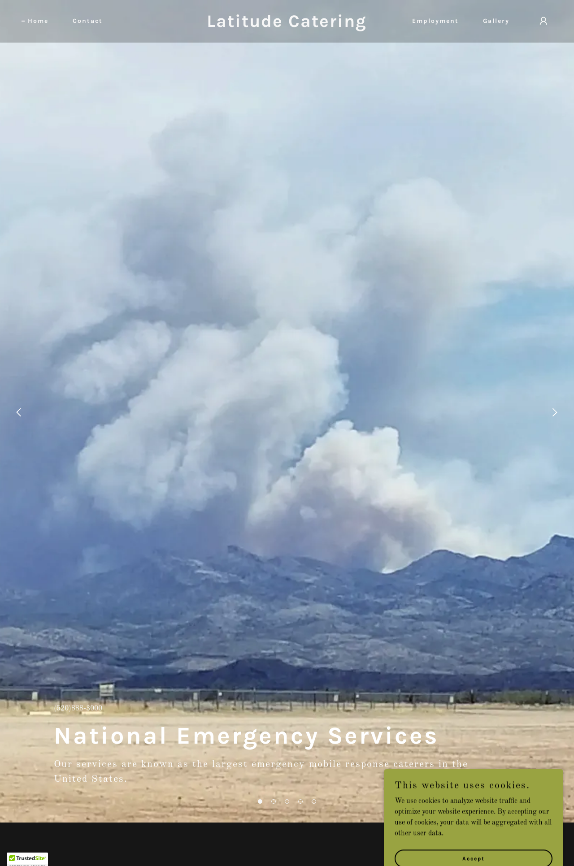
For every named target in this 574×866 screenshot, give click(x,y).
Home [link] (38, 21)
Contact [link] (88, 21)
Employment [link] (435, 21)
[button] (260, 801)
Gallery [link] (496, 21)
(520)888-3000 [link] (78, 708)
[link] (287, 25)
